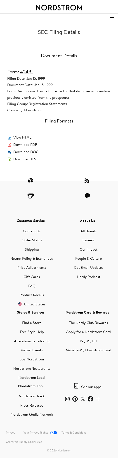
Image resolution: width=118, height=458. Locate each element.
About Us (87, 220)
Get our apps (91, 386)
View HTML (22, 137)
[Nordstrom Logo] (59, 7)
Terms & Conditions (73, 432)
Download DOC (25, 151)
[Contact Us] (87, 195)
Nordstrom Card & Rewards (87, 312)
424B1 (26, 72)
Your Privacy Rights (36, 432)
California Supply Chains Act (24, 442)
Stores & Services (31, 312)
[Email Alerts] (31, 180)
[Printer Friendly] (31, 195)
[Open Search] (112, 17)
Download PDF (25, 144)
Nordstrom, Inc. (30, 385)
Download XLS (24, 158)
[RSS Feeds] (87, 180)
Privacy (10, 432)
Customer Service (31, 220)
